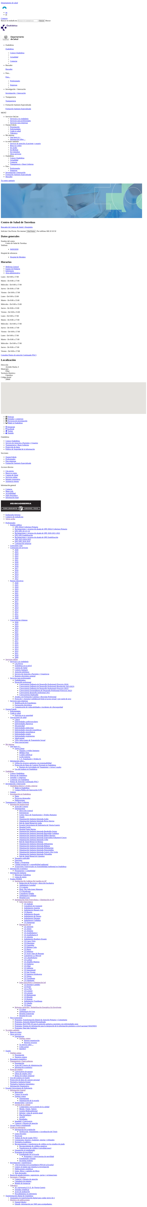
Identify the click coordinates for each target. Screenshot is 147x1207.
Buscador (9, 69)
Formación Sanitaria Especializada (18, 109)
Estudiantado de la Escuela (29, 1154)
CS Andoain (28, 904)
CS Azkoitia (28, 937)
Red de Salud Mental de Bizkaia (31, 842)
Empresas (13, 85)
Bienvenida (19, 1092)
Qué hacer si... (15, 137)
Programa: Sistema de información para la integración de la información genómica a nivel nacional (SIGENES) (56, 1026)
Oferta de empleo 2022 (23, 1074)
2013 (16, 577)
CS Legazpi (28, 991)
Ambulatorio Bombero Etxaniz (35, 939)
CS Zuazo (27, 1005)
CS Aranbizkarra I (30, 933)
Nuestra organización (32, 1040)
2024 (16, 554)
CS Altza (22, 1009)
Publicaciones (20, 800)
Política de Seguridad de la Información (20, 449)
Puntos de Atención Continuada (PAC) (24, 782)
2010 (16, 616)
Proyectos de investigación (17, 421)
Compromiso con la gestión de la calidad (34, 1107)
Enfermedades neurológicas (25, 732)
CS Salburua (28, 968)
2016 (16, 570)
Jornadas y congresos (15, 419)
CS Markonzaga (30, 995)
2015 (16, 572)
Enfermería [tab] (10, 271)
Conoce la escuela (21, 1094)
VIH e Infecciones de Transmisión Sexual (30, 740)
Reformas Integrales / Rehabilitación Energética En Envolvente (38, 1007)
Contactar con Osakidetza (19, 780)
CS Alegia (27, 929)
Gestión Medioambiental (28, 1111)
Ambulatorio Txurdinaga (33, 1001)
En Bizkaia (14, 150)
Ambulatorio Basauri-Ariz (33, 910)
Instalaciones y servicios (24, 1103)
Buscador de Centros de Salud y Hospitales (17, 227)
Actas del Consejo (21, 806)
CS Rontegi (28, 999)
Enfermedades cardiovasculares (26, 722)
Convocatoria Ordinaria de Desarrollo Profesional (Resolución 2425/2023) (46, 686)
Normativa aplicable (22, 858)
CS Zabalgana (29, 980)
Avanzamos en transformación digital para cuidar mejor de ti (32, 1198)
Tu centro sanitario (8, 181)
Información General (17, 1090)
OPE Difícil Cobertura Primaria (26, 527)
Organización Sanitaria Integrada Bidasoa (34, 846)
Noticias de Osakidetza (18, 775)
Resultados (23, 1119)
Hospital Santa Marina (27, 829)
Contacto (4, 18)
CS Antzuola (28, 927)
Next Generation (16, 1018)
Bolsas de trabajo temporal (24, 1076)
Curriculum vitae (16, 546)
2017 (16, 568)
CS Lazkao (28, 960)
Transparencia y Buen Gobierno (22, 164)
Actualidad (14, 57)
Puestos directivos (16, 581)
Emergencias (24, 813)
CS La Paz (28, 989)
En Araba (13, 148)
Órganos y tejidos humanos (29, 751)
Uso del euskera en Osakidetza (26, 769)
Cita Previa (19, 664)
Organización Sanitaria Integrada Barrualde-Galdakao (39, 833)
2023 (16, 556)
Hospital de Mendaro (18, 257)
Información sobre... (17, 761)
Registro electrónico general (25, 676)
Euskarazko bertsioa (13, 515)
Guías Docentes (20, 1134)
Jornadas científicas (22, 1190)
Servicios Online (12, 659)
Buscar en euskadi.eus (9, 21)
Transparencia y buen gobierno (21, 1061)
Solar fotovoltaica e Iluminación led (32, 982)
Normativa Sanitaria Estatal (20, 1082)
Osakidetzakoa (20, 680)
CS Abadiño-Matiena (32, 962)
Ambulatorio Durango (32, 918)
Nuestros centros (21, 1057)
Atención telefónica (22, 672)
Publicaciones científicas (24, 1169)
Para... (8, 77)
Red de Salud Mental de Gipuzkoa (32, 856)
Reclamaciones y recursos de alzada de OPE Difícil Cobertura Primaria (41, 529)
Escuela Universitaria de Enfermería (19, 1088)
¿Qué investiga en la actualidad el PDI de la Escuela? (34, 1165)
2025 (16, 552)
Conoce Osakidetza (17, 53)
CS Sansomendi (30, 970)
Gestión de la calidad (22, 1105)
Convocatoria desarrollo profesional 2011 (34, 693)
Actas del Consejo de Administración (28, 1065)
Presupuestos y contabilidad (25, 871)
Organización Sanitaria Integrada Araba (33, 819)
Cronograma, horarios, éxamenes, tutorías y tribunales (35, 1140)
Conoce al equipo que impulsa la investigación (32, 1167)
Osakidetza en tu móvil (23, 666)
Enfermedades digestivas (24, 724)
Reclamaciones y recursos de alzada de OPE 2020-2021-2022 (37, 533)
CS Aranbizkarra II (31, 935)
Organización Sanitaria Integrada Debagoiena (36, 844)
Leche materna (24, 757)
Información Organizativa (19, 1086)
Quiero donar (19, 748)
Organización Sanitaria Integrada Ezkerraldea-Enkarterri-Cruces (42, 838)
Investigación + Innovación (16, 93)
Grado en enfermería (17, 1127)
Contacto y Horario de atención (26, 1123)
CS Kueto (27, 987)
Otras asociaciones (21, 742)
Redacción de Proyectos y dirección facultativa (36, 883)
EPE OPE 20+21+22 (22, 531)
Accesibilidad (11, 493)
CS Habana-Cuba (30, 947)
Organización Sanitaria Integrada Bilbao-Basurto (37, 835)
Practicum (18, 1136)
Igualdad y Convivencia (23, 1121)
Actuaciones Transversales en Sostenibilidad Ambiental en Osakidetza (40, 867)
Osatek (21, 817)
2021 (16, 560)
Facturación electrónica (23, 705)
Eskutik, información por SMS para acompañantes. (33, 1204)
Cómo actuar (24, 1047)
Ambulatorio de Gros (27, 1011)
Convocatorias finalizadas (28, 695)
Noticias (11, 417)
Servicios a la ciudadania (19, 119)
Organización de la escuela (29, 1101)
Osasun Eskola (11, 457)
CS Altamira (28, 931)
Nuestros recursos (30, 1043)
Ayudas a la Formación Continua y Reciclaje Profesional (35, 697)
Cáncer (17, 719)
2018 (16, 566)
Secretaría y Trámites (18, 1177)
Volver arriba (10, 519)
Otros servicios (15, 154)
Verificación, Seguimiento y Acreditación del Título (38, 1132)
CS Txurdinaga (29, 978)
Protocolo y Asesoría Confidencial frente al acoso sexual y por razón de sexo (43, 699)
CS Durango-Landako (32, 985)
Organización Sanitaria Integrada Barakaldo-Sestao (38, 831)
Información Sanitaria (18, 873)
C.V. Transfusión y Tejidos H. (30, 759)
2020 (16, 562)
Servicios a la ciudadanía (19, 662)
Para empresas (11, 461)
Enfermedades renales (23, 734)
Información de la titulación (25, 1129)
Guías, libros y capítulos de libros (27, 1171)
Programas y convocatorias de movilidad (39, 1156)
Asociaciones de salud (18, 717)
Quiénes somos (24, 1038)
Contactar (13, 61)
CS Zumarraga (29, 922)
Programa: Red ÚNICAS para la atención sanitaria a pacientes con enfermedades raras (46, 1024)
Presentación (15, 127)
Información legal (12, 497)
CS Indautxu (28, 951)
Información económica (19, 869)
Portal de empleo (16, 1069)
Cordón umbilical (25, 755)
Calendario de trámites (23, 1181)
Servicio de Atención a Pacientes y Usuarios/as (32, 674)
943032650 (14, 249)
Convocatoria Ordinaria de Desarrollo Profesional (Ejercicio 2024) (43, 684)
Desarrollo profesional (23, 682)
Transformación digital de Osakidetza (19, 1196)
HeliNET (22, 1049)
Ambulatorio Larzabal (27, 885)
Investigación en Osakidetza (20, 794)
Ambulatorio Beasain (32, 914)
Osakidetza (10, 49)
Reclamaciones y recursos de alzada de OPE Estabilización (36, 537)
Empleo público (16, 525)
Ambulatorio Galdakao (27, 896)
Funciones (18, 860)
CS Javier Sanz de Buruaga (34, 953)
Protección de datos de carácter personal (25, 1080)
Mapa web (9, 491)
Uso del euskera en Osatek (20, 1078)
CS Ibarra (27, 949)
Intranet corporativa (13, 479)
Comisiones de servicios (19, 548)
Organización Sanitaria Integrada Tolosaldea (35, 854)
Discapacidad (20, 726)
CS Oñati (27, 966)
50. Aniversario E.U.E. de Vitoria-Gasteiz (30, 1187)
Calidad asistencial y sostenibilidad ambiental (31, 864)
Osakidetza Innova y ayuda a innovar (23, 786)
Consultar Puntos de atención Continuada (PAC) (18, 355)
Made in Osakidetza (15, 423)
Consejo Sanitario (21, 670)
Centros (13, 792)
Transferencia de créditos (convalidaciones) (35, 1148)
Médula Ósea (24, 753)
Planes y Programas (22, 862)
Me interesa (10, 744)
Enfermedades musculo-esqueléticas (28, 730)
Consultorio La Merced (32, 956)
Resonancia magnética (18, 1059)
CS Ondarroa (29, 964)
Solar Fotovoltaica (26, 902)
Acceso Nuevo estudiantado (20, 1125)
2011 (16, 614)
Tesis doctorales (20, 1173)
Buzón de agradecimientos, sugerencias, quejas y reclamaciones (33, 1175)
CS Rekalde (28, 997)
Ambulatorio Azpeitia (32, 908)
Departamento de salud (9, 3)
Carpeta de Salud (12, 475)
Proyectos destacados (22, 798)
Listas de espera (20, 877)
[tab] (76, 267)
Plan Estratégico (25, 1115)
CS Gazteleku (29, 945)
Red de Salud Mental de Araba (30, 823)
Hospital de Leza (25, 1016)
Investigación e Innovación (15, 172)
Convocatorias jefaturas (19, 620)
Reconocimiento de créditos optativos (33, 1146)
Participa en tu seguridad (24, 715)
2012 (16, 579)
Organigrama (24, 1098)
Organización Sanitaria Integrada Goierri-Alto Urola (38, 852)
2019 (16, 564)
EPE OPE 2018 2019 (22, 541)
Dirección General (26, 811)
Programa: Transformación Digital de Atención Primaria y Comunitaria (41, 1020)
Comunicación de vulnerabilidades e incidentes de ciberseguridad (39, 707)
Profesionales (15, 81)
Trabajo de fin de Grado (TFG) (26, 1138)
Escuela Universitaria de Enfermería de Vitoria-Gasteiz (39, 825)
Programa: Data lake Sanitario (26, 1028)
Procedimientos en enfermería (26, 1194)
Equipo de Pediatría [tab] (13, 269)
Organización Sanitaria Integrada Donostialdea (36, 850)
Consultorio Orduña (26, 893)
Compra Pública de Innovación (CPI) (28, 790)
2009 (16, 618)
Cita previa (10, 471)
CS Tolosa (27, 976)
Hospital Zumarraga (26, 1014)
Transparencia (11, 101)
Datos (17, 796)
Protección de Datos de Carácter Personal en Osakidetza (35, 765)
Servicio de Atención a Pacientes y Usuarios (22, 443)
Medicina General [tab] (12, 267)
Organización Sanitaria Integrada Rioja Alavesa (36, 821)
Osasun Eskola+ (21, 1202)
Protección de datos (13, 447)
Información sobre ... (17, 139)
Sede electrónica (12, 495)
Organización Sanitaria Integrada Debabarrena (36, 848)
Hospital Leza (24, 898)
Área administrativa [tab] (13, 273)
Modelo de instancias (22, 1183)
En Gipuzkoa (15, 152)
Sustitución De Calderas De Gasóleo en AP (30, 881)
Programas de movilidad (24, 1152)
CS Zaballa (28, 1003)
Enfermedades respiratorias (25, 736)
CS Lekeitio (23, 887)
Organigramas (20, 809)
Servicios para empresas (19, 123)
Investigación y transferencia (20, 1163)
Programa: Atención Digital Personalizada (30, 1022)
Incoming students (26, 1161)
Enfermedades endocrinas (24, 728)
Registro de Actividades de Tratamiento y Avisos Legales (40, 767)
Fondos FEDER (16, 879)
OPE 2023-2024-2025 (23, 539)
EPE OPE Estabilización (24, 535)
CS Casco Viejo (29, 941)
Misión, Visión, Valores (28, 1109)
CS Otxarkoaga (25, 891)
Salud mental (19, 738)
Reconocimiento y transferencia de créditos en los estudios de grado (40, 1144)
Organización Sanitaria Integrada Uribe (33, 840)
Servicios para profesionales (20, 121)
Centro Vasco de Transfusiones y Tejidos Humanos (38, 815)
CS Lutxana (28, 993)
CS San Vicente (29, 972)
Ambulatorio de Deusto (32, 916)
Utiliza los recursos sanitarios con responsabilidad (33, 763)
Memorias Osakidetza (23, 875)
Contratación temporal (23, 543)
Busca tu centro (16, 146)
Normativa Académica (23, 1142)
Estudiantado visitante (27, 1158)
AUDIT (22, 1117)
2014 (16, 575)
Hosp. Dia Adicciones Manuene (31, 889)
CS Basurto (28, 912)
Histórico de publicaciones (20, 1200)
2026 (16, 550)
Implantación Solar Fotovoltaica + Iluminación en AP (34, 900)
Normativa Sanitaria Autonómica (22, 1084)
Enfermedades (15, 129)
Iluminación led (25, 924)
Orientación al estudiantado (25, 1150)
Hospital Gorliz (25, 827)
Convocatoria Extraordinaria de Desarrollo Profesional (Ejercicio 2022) (45, 691)
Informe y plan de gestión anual (31, 1113)
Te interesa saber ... (26, 1045)
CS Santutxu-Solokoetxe (33, 974)
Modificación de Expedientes (25, 703)
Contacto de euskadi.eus (14, 517)
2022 (16, 558)
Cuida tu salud (15, 131)
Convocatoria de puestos (24, 1072)
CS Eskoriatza (29, 943)
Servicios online (11, 477)
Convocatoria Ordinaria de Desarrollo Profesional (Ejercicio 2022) (43, 688)
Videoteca (13, 133)
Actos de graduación (22, 1192)
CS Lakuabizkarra (30, 958)
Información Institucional (19, 804)
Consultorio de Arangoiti (33, 906)
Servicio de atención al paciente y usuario (25, 143)
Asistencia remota (12, 481)
